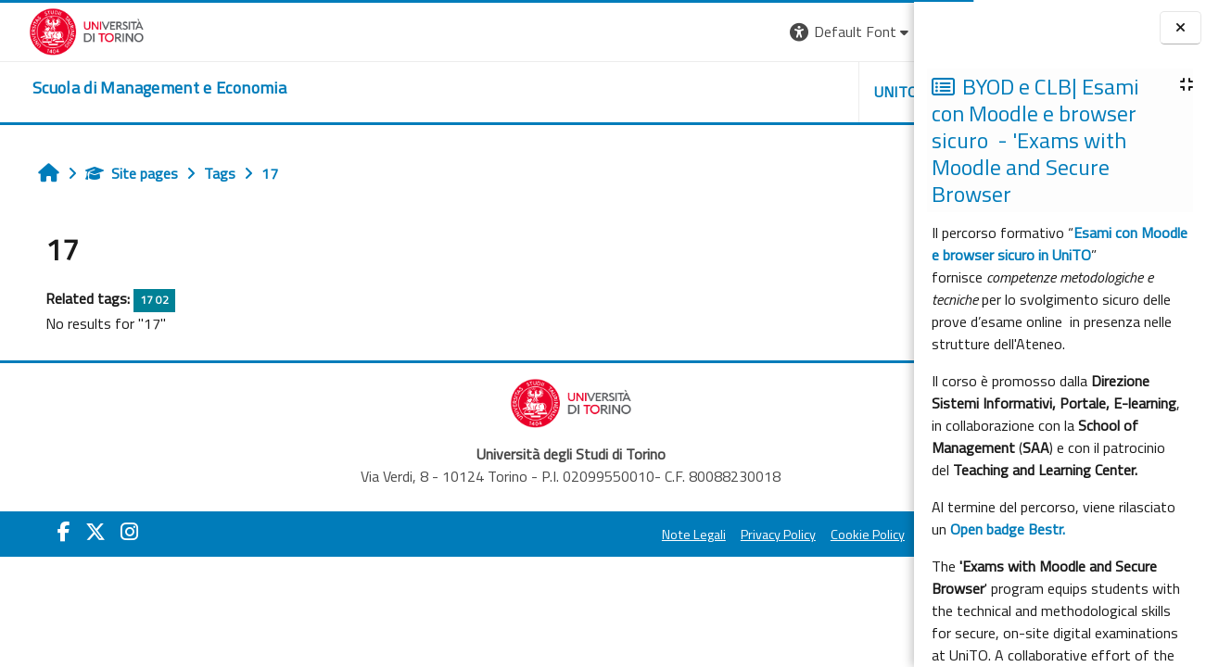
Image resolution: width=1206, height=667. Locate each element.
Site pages (112, 173)
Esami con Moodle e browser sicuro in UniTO (1059, 243)
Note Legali (495, 534)
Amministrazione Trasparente (806, 534)
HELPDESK (802, 92)
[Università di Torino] (58, 30)
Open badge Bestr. (1007, 529)
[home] (131, 88)
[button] (652, 32)
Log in (880, 31)
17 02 (135, 299)
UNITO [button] (697, 92)
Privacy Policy (578, 534)
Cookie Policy (668, 534)
